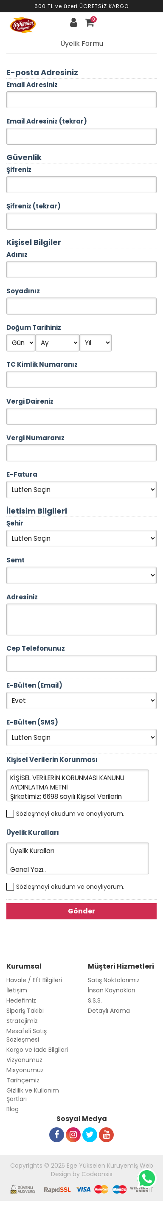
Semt (15, 560)
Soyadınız (23, 291)
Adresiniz (22, 597)
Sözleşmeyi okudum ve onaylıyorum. (70, 813)
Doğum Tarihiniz (33, 327)
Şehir (14, 523)
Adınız (17, 254)
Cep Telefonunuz (35, 648)
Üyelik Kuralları (32, 832)
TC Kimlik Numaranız (42, 364)
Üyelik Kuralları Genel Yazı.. (77, 858)
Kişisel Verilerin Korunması (52, 759)
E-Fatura (21, 474)
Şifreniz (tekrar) (33, 206)
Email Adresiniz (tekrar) (46, 121)
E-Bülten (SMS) (32, 722)
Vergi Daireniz (29, 401)
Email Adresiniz (32, 84)
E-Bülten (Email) (34, 685)
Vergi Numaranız (35, 437)
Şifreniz (18, 169)
